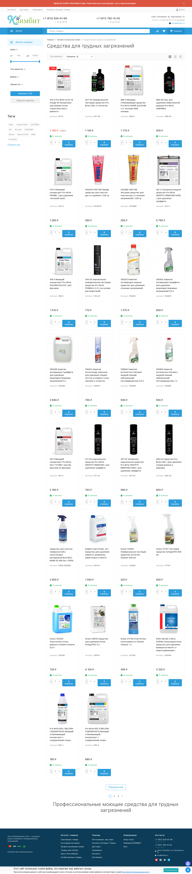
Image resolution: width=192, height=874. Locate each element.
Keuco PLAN (23, 134)
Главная (50, 40)
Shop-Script (129, 840)
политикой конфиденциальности (135, 872)
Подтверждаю (171, 870)
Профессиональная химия (68, 40)
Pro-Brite (13, 139)
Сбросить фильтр (25, 100)
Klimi (33, 134)
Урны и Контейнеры (69, 854)
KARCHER (29, 130)
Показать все (115, 787)
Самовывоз (37, 10)
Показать (23, 93)
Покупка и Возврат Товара (58, 10)
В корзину (69, 143)
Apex (11, 125)
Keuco (11, 134)
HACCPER (35, 125)
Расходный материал (70, 843)
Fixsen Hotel (22, 125)
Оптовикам (97, 857)
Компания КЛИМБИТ (132, 843)
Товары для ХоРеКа (69, 850)
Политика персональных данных (20, 852)
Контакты (11, 10)
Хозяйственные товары (71, 857)
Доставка (24, 10)
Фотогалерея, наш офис (103, 840)
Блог (126, 847)
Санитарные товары (69, 840)
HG (10, 130)
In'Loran (18, 130)
